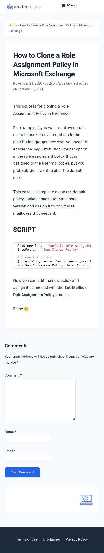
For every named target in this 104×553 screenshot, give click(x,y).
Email (10, 451)
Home (13, 25)
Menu (71, 5)
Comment (13, 375)
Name (10, 432)
